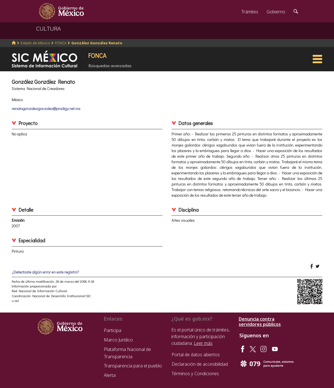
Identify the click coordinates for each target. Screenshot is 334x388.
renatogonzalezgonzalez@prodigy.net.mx (46, 108)
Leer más (203, 343)
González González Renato (96, 42)
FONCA (61, 42)
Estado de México (35, 42)
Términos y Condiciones (195, 373)
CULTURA (48, 28)
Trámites (249, 12)
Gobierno (276, 12)
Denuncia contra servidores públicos (260, 322)
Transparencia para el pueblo (133, 366)
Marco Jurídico (118, 340)
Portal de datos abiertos (196, 355)
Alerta (110, 375)
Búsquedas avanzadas (110, 65)
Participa (112, 330)
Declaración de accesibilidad (200, 364)
